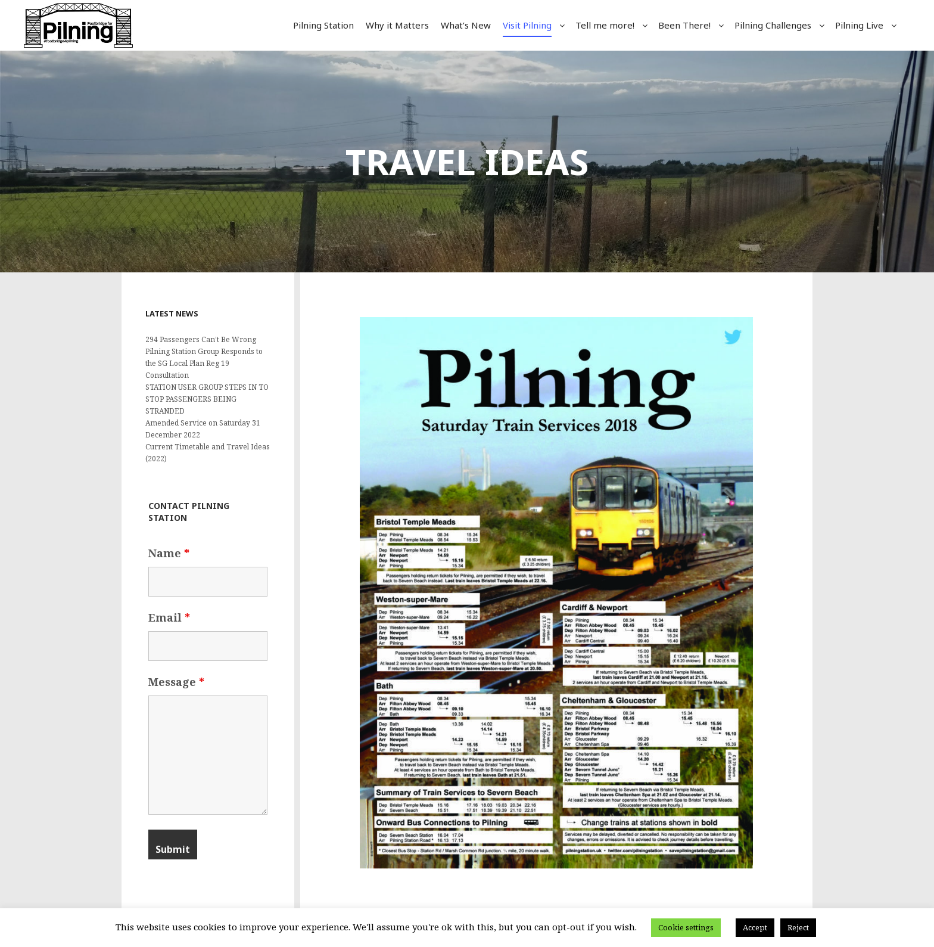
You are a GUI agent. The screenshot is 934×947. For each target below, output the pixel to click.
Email (169, 617)
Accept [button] (755, 927)
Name (168, 553)
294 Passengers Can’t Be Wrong (200, 339)
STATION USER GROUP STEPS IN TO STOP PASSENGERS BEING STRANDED (207, 399)
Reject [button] (798, 927)
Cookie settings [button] (686, 927)
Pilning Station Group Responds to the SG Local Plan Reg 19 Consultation (204, 363)
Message (176, 682)
